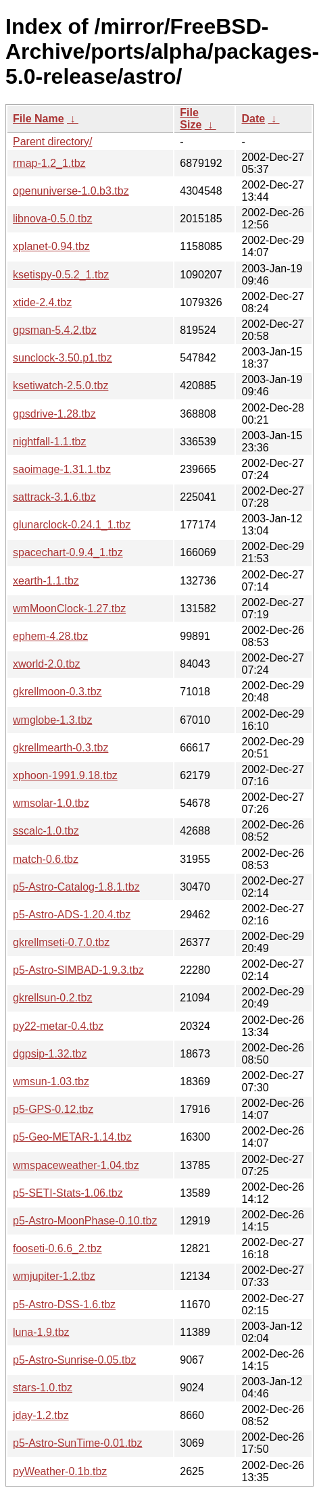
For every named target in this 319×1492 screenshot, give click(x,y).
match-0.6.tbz (45, 859)
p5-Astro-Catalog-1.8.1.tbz (76, 887)
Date (253, 118)
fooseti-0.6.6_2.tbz (57, 1248)
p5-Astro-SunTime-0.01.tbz (77, 1443)
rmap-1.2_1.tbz (49, 163)
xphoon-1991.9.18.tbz (65, 775)
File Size (190, 118)
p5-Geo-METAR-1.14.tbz (72, 1137)
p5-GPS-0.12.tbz (53, 1109)
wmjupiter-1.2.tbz (54, 1276)
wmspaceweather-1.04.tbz (76, 1165)
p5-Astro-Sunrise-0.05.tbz (74, 1360)
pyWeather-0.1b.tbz (60, 1471)
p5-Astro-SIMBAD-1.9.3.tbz (78, 970)
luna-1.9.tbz (41, 1332)
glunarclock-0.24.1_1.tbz (71, 524)
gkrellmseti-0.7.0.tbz (61, 942)
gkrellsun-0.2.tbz (52, 997)
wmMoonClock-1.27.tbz (69, 608)
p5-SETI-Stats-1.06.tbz (68, 1193)
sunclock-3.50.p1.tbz (62, 358)
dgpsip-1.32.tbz (50, 1054)
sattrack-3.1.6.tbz (54, 497)
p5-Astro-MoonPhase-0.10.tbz (85, 1220)
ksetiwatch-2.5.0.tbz (60, 385)
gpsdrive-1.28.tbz (54, 414)
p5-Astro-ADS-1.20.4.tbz (71, 914)
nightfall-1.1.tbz (50, 441)
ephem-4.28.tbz (50, 636)
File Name (38, 118)
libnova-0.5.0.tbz (52, 218)
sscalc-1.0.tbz (46, 831)
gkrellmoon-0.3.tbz (57, 691)
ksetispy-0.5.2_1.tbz (61, 274)
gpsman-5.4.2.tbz (55, 330)
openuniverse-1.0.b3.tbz (71, 191)
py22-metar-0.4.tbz (58, 1026)
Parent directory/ (52, 141)
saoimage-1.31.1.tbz (62, 469)
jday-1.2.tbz (41, 1415)
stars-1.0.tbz (42, 1387)
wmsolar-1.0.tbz (51, 803)
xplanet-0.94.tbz (51, 246)
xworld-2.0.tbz (46, 664)
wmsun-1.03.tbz (51, 1081)
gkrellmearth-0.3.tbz (60, 747)
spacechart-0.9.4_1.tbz (68, 552)
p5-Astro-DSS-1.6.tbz (64, 1304)
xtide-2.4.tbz (42, 302)
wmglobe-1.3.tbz (52, 720)
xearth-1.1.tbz (46, 581)
